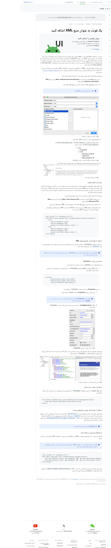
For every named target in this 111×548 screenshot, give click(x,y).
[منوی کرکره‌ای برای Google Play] (43, 2)
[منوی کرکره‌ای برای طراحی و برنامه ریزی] (69, 2)
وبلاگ (35, 2)
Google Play (49, 2)
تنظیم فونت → (75, 49)
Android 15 (40, 543)
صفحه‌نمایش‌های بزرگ (52, 545)
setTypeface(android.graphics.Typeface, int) (43, 418)
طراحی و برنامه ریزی (77, 2)
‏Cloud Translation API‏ (44, 17)
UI (87, 9)
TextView (75, 246)
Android (83, 545)
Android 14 (40, 546)
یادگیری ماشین (68, 546)
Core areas (95, 9)
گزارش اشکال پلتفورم (9, 543)
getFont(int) (52, 414)
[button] (100, 15)
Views (82, 9)
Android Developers (77, 24)
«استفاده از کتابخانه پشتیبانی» (31, 70)
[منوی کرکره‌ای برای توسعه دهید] (57, 2)
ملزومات (91, 2)
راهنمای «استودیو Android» (25, 543)
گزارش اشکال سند (10, 546)
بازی (70, 543)
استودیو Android (8, 2)
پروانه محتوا (55, 479)
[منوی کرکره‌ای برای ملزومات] (86, 2)
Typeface (57, 416)
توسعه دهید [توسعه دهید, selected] (62, 2)
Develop (106, 9)
